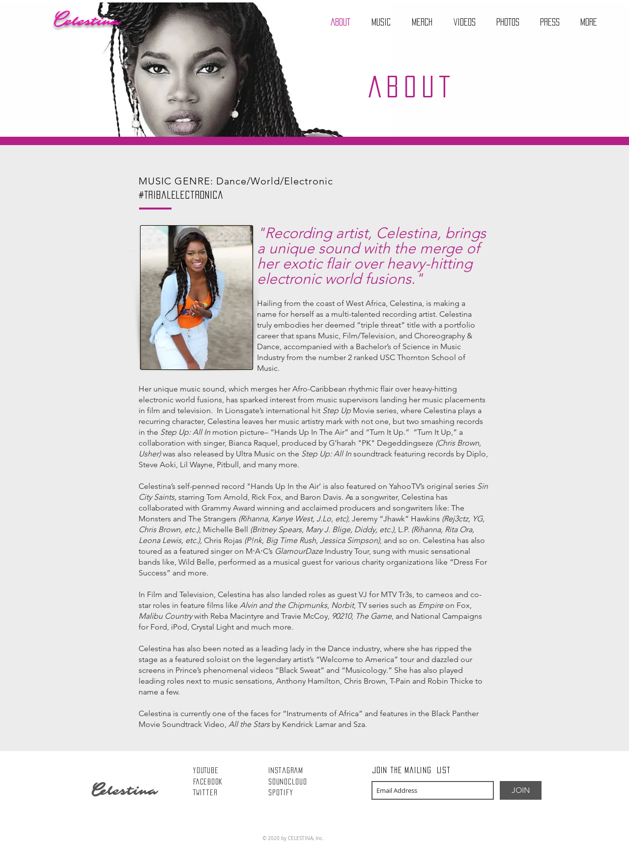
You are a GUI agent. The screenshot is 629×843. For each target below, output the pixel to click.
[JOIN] (521, 790)
